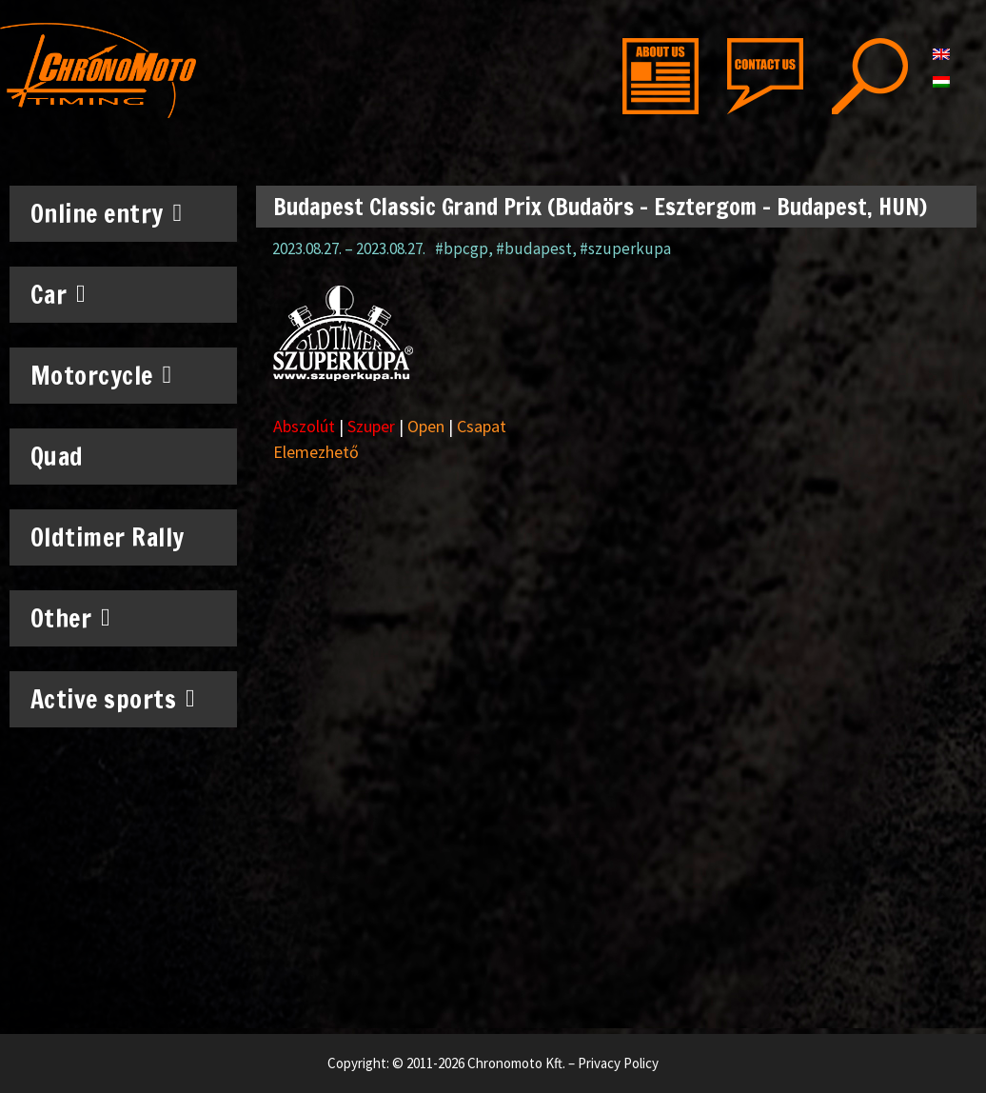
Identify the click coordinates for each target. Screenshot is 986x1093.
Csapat (481, 426)
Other (70, 618)
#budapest (534, 248)
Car (58, 294)
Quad (57, 456)
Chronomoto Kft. (516, 1063)
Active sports (113, 699)
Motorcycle (101, 375)
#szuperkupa (625, 248)
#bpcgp (461, 248)
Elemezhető (316, 452)
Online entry (106, 213)
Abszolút (304, 426)
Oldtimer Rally (107, 537)
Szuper (371, 426)
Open (425, 426)
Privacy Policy (618, 1063)
